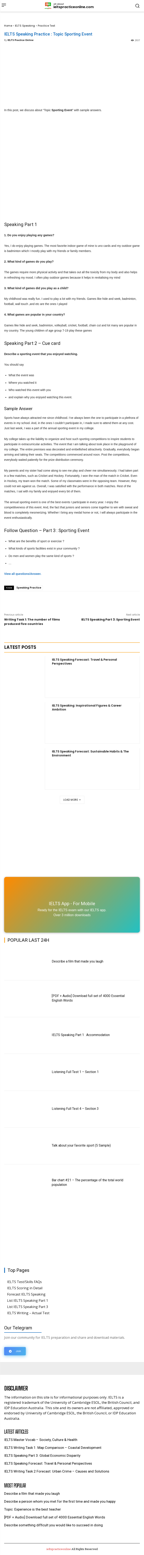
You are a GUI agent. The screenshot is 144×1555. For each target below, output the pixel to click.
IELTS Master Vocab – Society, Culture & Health (40, 1440)
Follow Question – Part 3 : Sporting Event (46, 530)
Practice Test (46, 25)
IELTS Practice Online (20, 40)
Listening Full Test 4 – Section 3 (75, 1109)
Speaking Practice (28, 587)
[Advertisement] (72, 74)
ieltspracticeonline (58, 1549)
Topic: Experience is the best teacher (32, 1509)
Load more (72, 799)
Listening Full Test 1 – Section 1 (75, 1072)
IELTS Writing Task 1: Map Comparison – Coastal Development (52, 1448)
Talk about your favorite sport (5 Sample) (81, 1145)
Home (8, 25)
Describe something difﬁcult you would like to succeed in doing (53, 1525)
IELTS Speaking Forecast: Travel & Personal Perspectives (84, 662)
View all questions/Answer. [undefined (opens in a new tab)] (22, 573)
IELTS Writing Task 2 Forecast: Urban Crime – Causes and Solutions (56, 1471)
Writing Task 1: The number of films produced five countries (32, 621)
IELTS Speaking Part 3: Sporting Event (110, 619)
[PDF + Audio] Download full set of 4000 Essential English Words (54, 1517)
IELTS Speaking (25, 25)
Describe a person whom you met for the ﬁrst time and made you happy (60, 1501)
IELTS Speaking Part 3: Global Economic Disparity (42, 1455)
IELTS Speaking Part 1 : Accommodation (81, 1035)
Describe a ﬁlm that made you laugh (77, 961)
